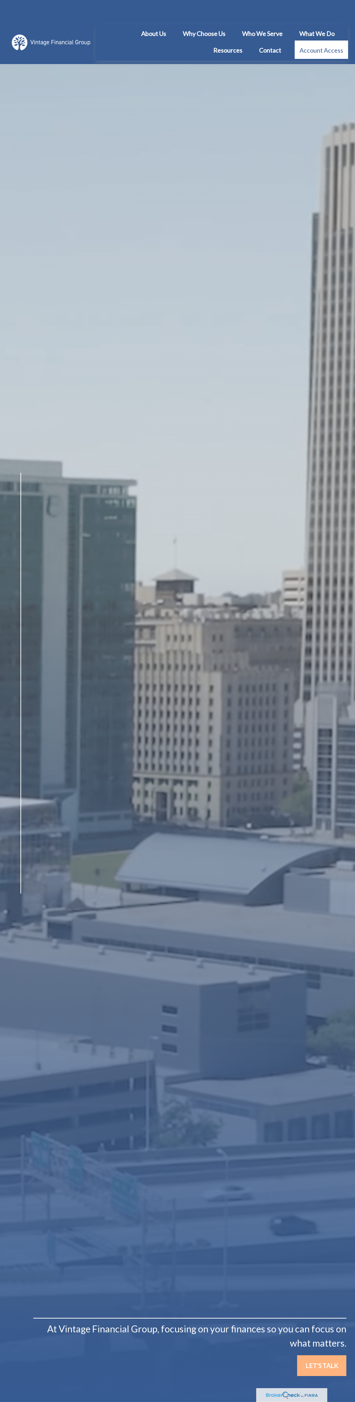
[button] (153, 12)
